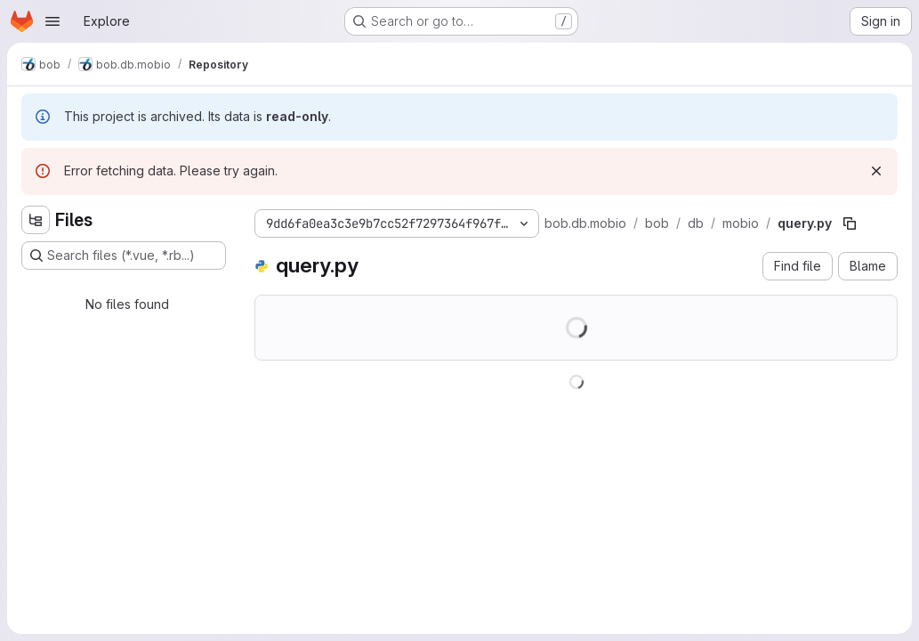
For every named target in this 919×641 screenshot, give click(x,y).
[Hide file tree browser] (35, 220)
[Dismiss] (876, 171)
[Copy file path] (849, 223)
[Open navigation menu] (52, 21)
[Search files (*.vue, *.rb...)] (123, 255)
